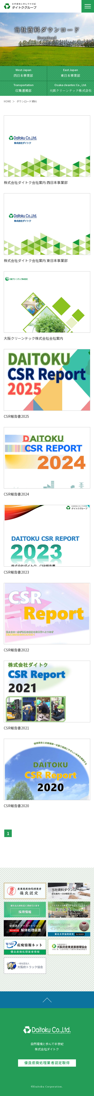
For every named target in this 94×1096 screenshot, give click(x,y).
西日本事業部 (23, 73)
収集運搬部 (23, 88)
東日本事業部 (70, 73)
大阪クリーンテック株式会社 (70, 88)
